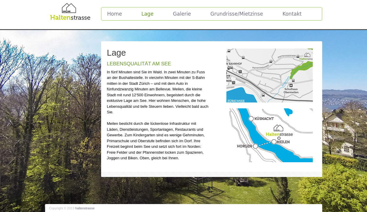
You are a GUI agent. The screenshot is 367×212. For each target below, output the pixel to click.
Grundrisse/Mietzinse (236, 14)
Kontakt (292, 14)
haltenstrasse (84, 208)
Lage (147, 14)
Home (114, 14)
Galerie (182, 14)
